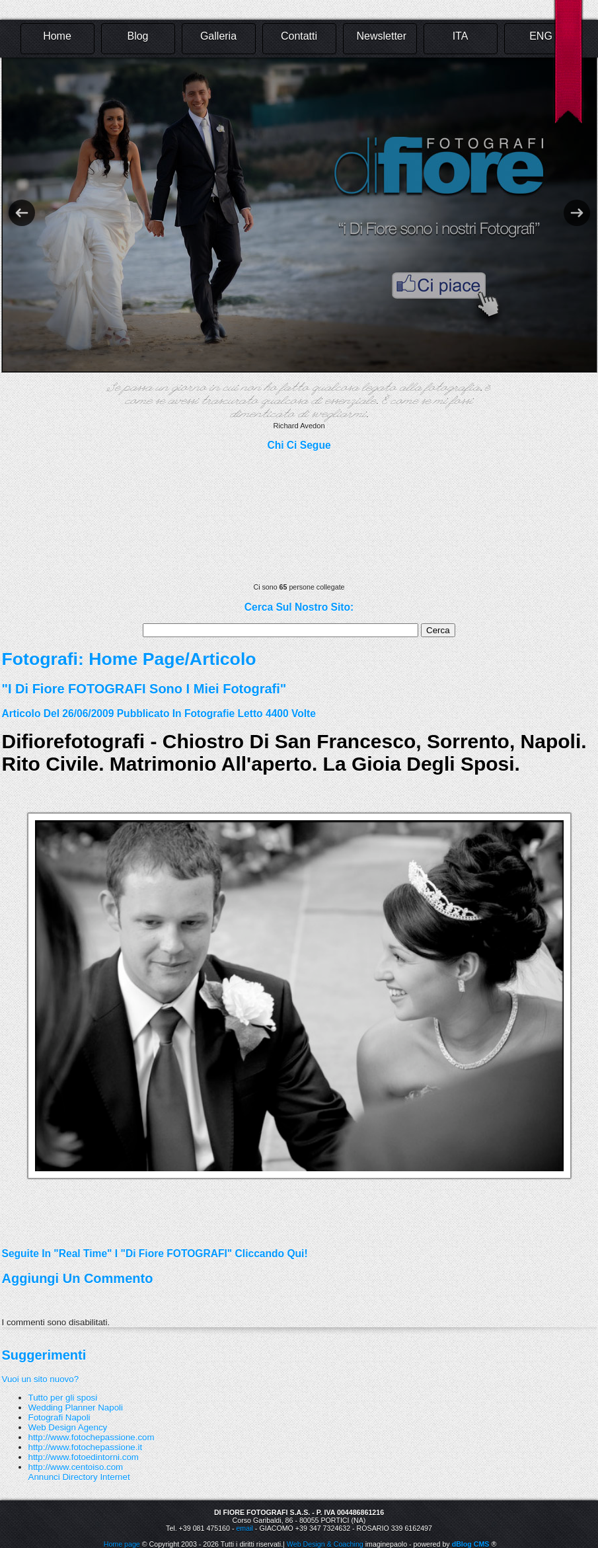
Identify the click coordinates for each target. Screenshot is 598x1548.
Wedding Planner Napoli (76, 1408)
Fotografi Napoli (59, 1417)
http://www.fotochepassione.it (85, 1447)
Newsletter (382, 36)
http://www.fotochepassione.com (91, 1437)
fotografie (209, 713)
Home (57, 36)
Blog (137, 36)
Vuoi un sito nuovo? (40, 1379)
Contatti (299, 36)
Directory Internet (96, 1477)
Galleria (218, 36)
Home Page (136, 659)
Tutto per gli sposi (63, 1398)
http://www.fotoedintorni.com (83, 1457)
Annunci (44, 1477)
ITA (460, 36)
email (244, 1528)
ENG (540, 36)
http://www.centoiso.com (76, 1467)
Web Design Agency (68, 1427)
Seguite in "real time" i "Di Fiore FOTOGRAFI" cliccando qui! (155, 1253)
